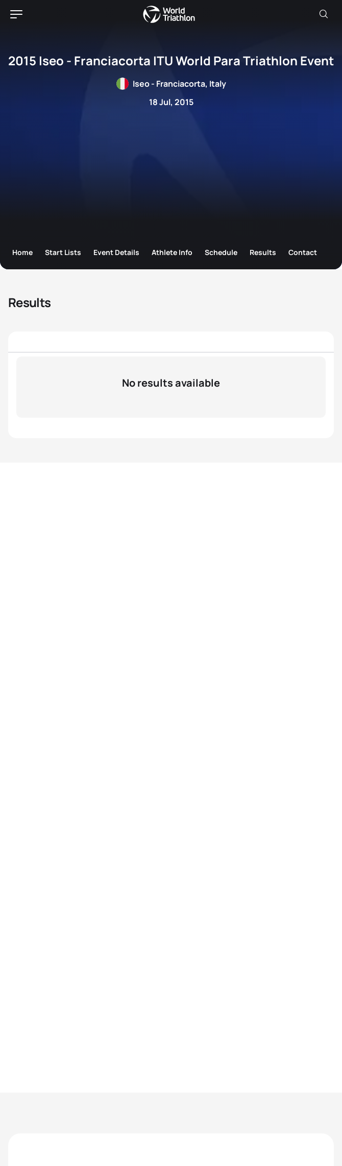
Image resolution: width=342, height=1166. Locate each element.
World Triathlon (169, 14)
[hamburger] (16, 14)
